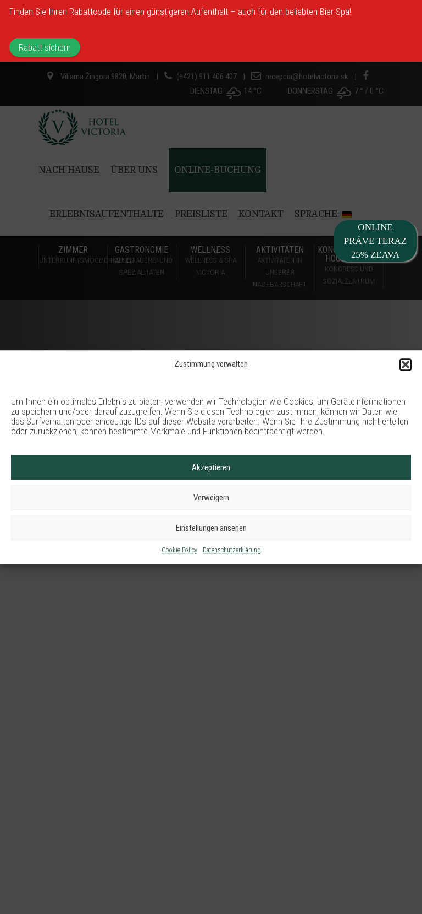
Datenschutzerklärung (232, 550)
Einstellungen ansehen (211, 528)
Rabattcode (90, 11)
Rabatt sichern (45, 47)
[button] (405, 364)
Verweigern (211, 498)
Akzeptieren (211, 467)
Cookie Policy (179, 550)
